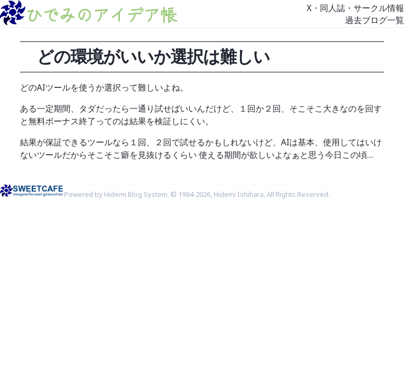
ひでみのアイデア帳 (101, 14)
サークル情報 (379, 8)
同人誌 (332, 8)
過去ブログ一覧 (374, 20)
